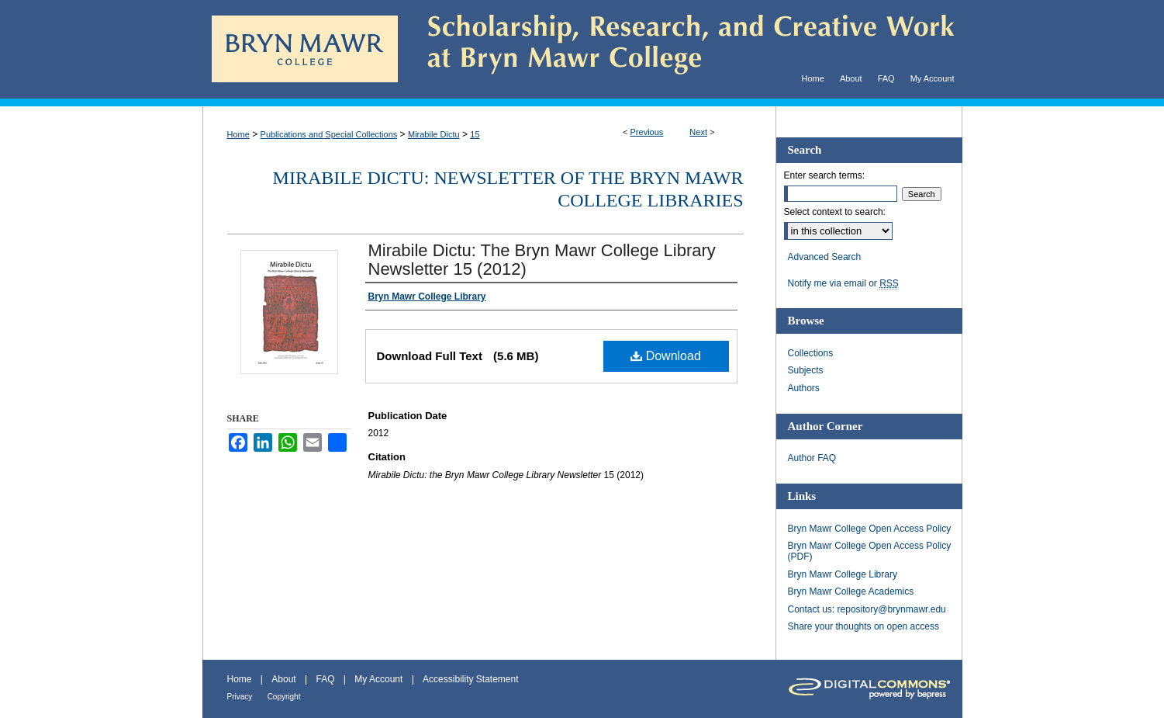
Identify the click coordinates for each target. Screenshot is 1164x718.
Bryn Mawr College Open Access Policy (870, 528)
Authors (804, 388)
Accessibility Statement (470, 679)
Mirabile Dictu (434, 134)
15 (474, 134)
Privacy (240, 696)
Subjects (806, 370)
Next (698, 132)
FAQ (325, 679)
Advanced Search (825, 256)
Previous (647, 132)
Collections (811, 353)
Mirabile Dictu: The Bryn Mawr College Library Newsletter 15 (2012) (542, 260)
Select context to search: (835, 211)
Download (665, 355)
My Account (378, 679)
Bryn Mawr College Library (842, 574)
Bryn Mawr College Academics (851, 591)
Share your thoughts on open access (863, 626)
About (283, 679)
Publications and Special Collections (329, 134)
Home (238, 134)
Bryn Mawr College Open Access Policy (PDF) (870, 551)
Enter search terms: (824, 175)
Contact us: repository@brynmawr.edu (867, 609)
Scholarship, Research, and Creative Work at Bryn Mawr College (680, 49)
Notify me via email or (843, 283)
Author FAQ (812, 458)
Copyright (284, 696)
